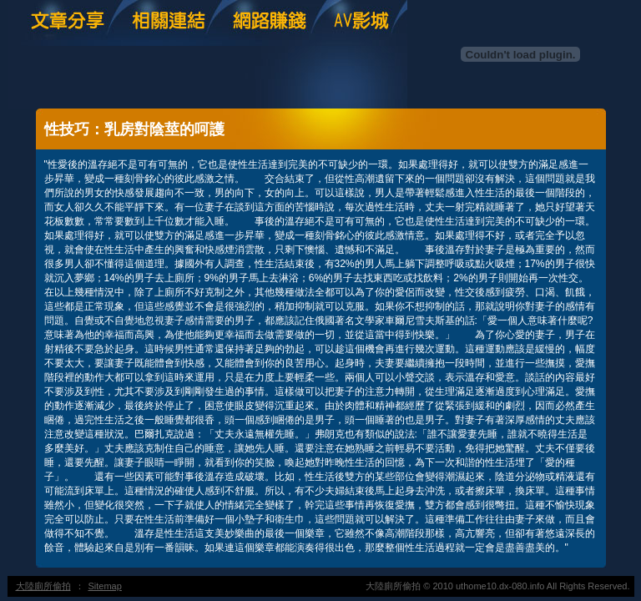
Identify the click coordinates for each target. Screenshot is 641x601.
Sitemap (105, 586)
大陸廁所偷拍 (43, 586)
